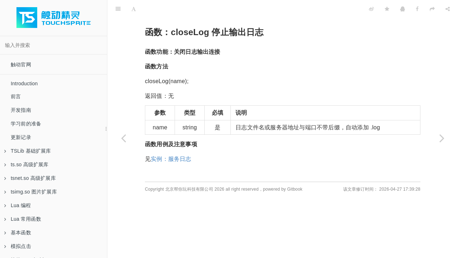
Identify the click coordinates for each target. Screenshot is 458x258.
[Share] (447, 9)
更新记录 (21, 137)
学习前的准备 (26, 123)
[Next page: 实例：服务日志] (442, 138)
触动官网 (21, 64)
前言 (16, 96)
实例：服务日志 (171, 159)
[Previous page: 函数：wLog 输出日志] (123, 138)
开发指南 (21, 110)
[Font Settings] (133, 9)
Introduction (24, 83)
